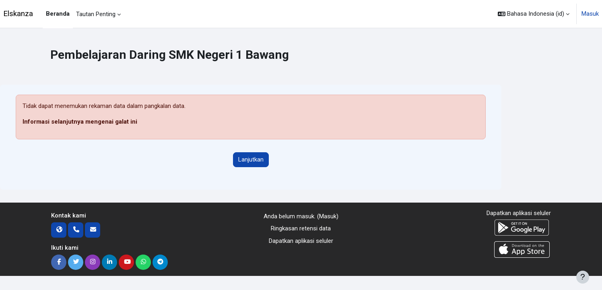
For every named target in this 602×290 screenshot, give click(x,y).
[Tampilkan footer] (582, 277)
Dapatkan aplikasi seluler (301, 240)
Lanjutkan (251, 159)
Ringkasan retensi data (301, 228)
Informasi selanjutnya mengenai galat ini (80, 121)
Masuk (590, 13)
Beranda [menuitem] (58, 13)
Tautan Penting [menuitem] (95, 14)
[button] (534, 14)
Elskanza (18, 13)
